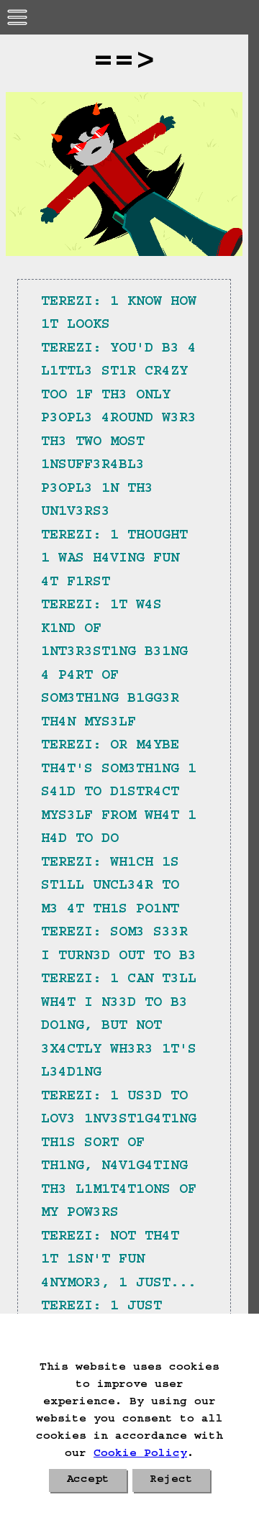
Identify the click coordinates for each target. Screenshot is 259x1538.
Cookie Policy (140, 1454)
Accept (87, 1480)
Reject (171, 1480)
